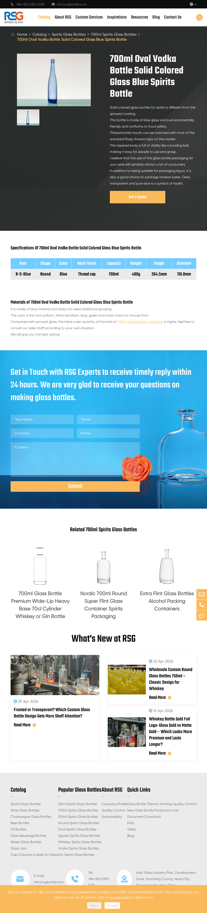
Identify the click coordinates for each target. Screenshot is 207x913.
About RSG (63, 17)
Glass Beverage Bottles (28, 836)
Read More (25, 725)
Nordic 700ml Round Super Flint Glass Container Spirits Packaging (103, 605)
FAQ (130, 823)
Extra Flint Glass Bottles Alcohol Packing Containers (167, 601)
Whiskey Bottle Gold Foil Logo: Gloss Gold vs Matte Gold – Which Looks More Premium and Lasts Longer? (170, 732)
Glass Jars (18, 848)
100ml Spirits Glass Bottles (78, 810)
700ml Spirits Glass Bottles (114, 34)
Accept (112, 905)
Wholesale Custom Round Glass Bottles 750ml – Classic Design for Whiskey (170, 679)
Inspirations (117, 17)
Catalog (44, 17)
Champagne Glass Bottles (31, 817)
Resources (139, 17)
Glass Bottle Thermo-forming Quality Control (161, 804)
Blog (156, 17)
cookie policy (121, 897)
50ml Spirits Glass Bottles (77, 804)
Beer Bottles (20, 823)
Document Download (144, 817)
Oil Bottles (18, 829)
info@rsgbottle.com (69, 4)
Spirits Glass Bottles (69, 34)
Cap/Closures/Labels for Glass (34, 855)
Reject (94, 905)
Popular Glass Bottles (79, 790)
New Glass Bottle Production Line (152, 810)
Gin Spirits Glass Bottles (76, 855)
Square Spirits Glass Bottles (79, 836)
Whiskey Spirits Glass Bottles (80, 842)
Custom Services (89, 17)
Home (22, 34)
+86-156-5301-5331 (27, 4)
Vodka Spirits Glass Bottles (78, 848)
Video (131, 829)
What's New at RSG (104, 639)
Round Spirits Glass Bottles (78, 823)
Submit (75, 486)
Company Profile (114, 804)
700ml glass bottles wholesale (140, 322)
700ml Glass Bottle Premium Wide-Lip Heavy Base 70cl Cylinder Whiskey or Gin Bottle (40, 605)
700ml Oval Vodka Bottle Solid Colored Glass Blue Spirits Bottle (72, 39)
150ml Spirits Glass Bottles (78, 817)
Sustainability (112, 817)
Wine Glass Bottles (25, 810)
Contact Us (173, 17)
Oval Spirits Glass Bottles (77, 829)
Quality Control (113, 810)
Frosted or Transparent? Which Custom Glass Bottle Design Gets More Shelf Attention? (52, 713)
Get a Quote (138, 197)
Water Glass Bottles (26, 842)
